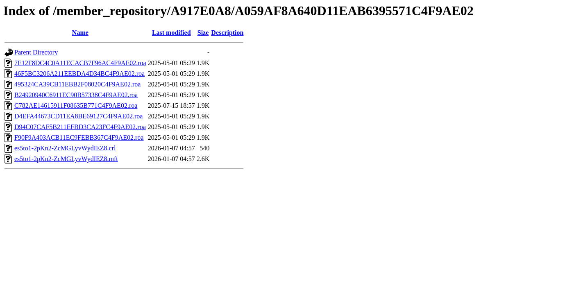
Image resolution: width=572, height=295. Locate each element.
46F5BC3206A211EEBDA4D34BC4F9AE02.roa (79, 73)
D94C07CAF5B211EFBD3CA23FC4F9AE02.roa (80, 126)
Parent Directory (36, 52)
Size (203, 32)
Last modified (171, 32)
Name (80, 32)
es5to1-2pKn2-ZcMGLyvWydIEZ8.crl (65, 148)
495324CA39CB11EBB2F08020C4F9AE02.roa (77, 84)
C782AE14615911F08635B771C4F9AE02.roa (75, 105)
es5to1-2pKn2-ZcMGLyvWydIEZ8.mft (66, 158)
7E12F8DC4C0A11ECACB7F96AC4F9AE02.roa (80, 62)
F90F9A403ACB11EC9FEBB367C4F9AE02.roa (78, 137)
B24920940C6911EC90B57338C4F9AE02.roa (76, 94)
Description (227, 32)
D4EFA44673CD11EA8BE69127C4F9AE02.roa (78, 116)
